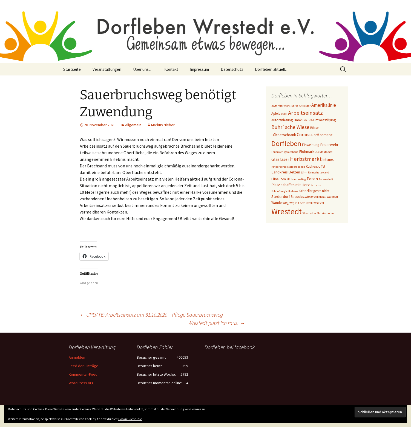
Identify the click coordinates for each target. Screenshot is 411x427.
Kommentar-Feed (83, 374)
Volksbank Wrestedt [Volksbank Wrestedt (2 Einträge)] (326, 197)
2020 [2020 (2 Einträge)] (274, 106)
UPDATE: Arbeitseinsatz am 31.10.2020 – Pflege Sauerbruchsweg (151, 314)
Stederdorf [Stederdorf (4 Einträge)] (280, 196)
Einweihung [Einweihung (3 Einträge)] (310, 144)
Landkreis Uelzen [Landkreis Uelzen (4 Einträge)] (285, 172)
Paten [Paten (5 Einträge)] (312, 178)
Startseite (72, 69)
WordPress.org (81, 382)
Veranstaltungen (107, 69)
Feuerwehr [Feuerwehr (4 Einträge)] (329, 144)
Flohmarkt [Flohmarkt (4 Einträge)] (307, 151)
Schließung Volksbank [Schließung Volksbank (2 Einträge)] (284, 191)
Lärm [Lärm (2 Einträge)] (304, 172)
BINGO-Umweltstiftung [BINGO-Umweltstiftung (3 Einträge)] (319, 120)
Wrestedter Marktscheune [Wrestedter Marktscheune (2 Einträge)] (318, 213)
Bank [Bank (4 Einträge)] (298, 119)
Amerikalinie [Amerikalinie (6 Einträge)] (323, 105)
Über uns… (143, 69)
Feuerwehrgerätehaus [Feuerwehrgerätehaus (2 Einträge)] (284, 152)
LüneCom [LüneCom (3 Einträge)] (278, 179)
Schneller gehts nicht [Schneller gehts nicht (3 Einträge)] (314, 191)
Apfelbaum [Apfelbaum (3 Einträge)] (279, 113)
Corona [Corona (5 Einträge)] (304, 134)
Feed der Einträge (83, 365)
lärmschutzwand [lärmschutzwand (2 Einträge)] (318, 172)
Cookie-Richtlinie (130, 419)
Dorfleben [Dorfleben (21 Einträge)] (286, 143)
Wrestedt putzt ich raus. (216, 322)
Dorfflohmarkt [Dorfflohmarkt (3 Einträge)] (321, 135)
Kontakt (171, 69)
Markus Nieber (163, 124)
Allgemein (133, 124)
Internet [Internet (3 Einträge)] (328, 159)
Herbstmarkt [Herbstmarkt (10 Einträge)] (306, 158)
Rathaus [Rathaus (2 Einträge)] (316, 185)
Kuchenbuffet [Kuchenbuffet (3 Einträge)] (315, 166)
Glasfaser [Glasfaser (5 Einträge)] (280, 159)
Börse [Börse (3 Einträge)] (314, 127)
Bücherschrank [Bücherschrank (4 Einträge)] (283, 134)
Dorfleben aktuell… (272, 69)
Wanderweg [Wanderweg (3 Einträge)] (280, 202)
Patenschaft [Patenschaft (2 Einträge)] (326, 179)
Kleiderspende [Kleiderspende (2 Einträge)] (296, 166)
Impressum (199, 69)
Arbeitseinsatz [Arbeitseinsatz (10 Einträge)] (305, 112)
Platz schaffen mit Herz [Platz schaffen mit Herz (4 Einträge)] (290, 184)
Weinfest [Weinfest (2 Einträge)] (319, 203)
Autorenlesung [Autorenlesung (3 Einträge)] (282, 120)
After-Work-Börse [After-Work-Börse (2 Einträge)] (288, 106)
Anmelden (77, 357)
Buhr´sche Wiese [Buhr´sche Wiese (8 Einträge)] (290, 127)
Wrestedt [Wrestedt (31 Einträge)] (286, 211)
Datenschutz (232, 69)
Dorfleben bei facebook (230, 347)
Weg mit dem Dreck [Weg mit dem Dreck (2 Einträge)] (301, 203)
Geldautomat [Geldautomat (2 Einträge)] (324, 152)
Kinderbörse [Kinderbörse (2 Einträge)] (278, 166)
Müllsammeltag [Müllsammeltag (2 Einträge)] (296, 179)
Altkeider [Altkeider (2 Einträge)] (305, 106)
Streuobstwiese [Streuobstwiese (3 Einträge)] (302, 196)
